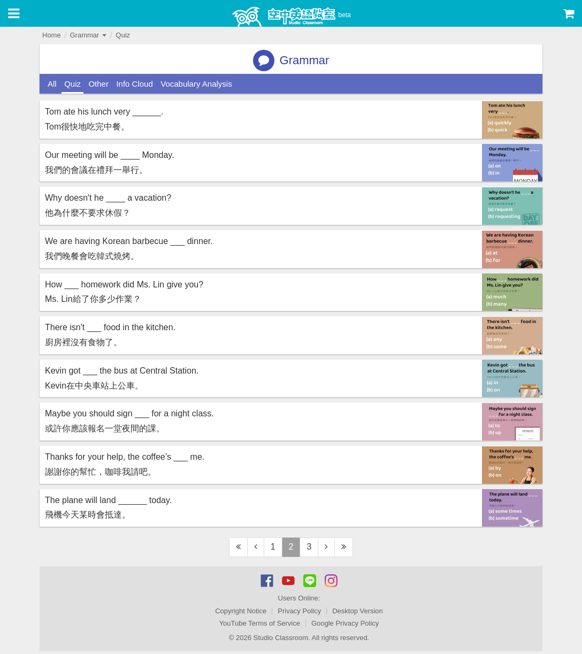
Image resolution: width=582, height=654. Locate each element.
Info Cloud (134, 83)
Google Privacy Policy (345, 623)
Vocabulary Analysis (196, 83)
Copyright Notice (240, 610)
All (52, 83)
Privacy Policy (299, 610)
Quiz (123, 35)
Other (98, 83)
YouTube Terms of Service (259, 623)
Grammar (88, 35)
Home (51, 35)
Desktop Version (357, 610)
